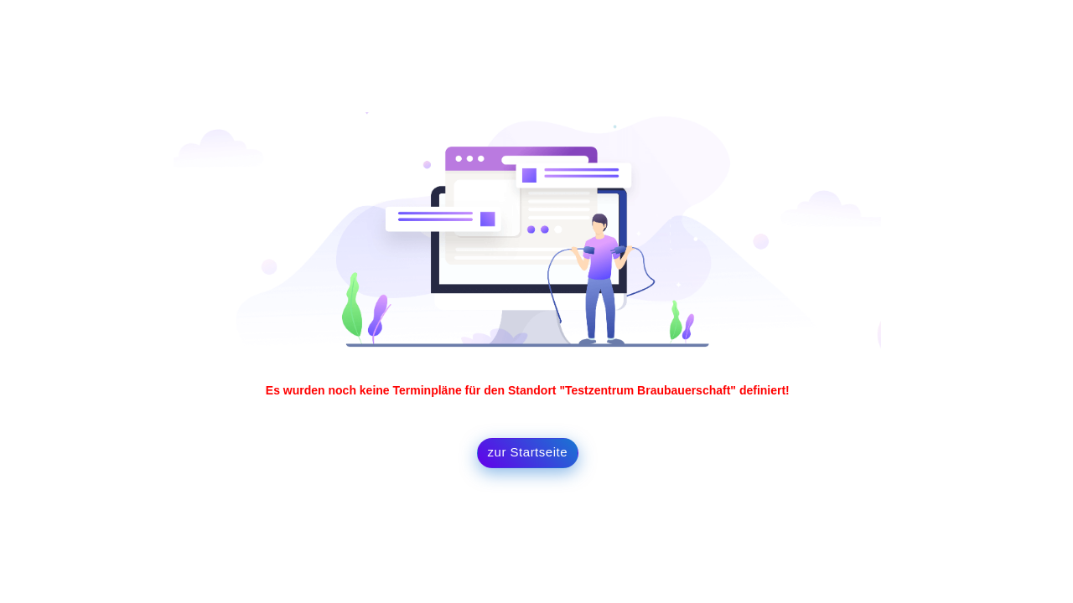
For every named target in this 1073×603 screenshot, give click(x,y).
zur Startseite (528, 452)
